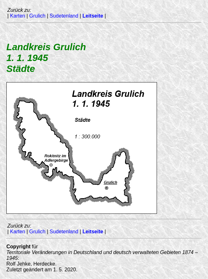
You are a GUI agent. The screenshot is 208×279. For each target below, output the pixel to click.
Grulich (37, 16)
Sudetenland (64, 16)
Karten (17, 16)
